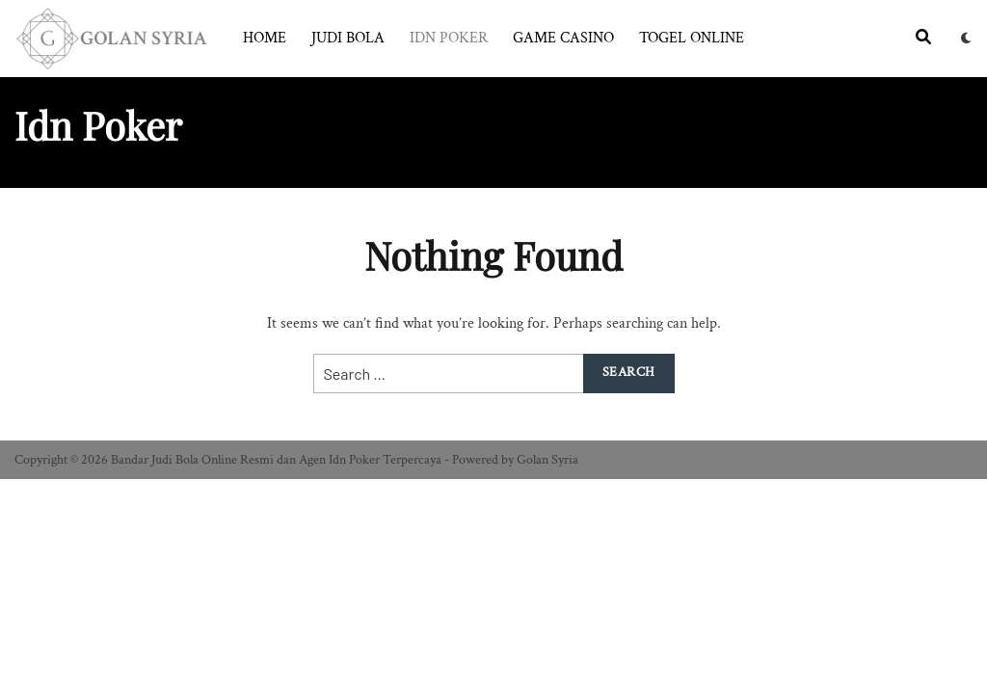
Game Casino (563, 38)
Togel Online (691, 38)
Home (264, 38)
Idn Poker (449, 38)
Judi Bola (348, 38)
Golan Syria (547, 459)
